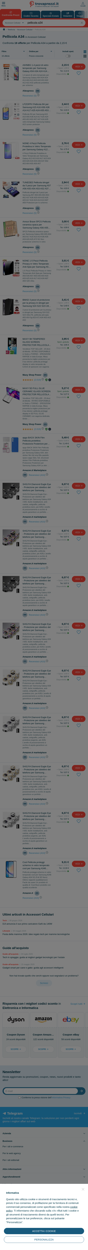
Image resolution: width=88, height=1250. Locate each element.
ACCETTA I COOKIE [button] (44, 1231)
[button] (83, 1189)
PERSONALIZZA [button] (44, 1239)
